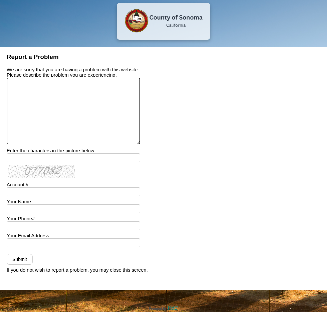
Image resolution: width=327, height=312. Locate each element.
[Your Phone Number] (73, 225)
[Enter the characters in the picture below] (73, 157)
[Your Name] (73, 208)
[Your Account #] (73, 191)
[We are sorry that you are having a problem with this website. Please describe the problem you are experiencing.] (73, 111)
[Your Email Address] (73, 242)
